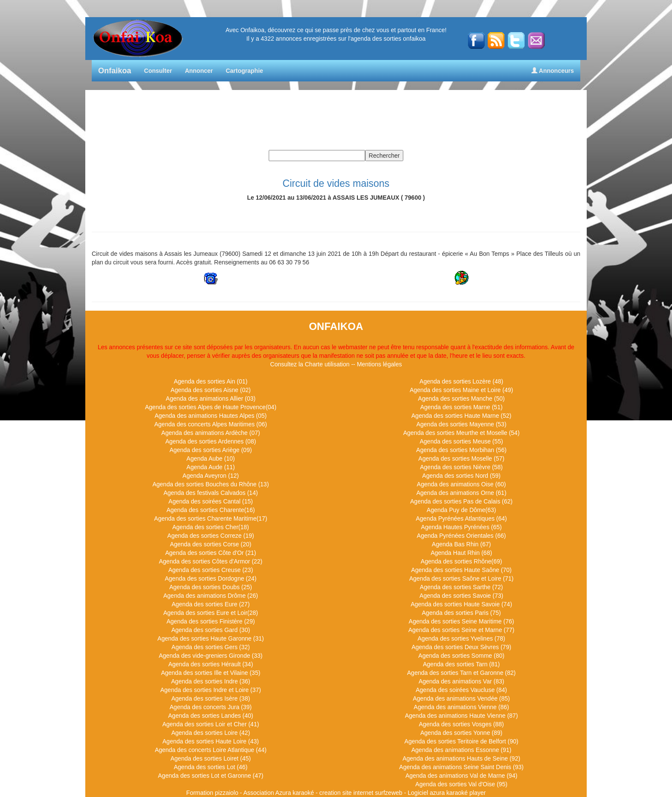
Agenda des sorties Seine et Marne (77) (461, 629)
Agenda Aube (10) (210, 458)
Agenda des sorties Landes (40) (210, 715)
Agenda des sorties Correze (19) (210, 535)
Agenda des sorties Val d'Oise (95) (461, 784)
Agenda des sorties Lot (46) (211, 767)
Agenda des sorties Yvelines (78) (461, 638)
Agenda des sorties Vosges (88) (461, 724)
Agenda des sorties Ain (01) (211, 381)
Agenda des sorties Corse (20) (211, 544)
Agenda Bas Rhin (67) (461, 544)
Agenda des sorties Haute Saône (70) (461, 569)
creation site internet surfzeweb (360, 792)
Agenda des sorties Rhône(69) (461, 561)
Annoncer (199, 70)
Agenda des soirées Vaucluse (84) (461, 689)
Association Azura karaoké (278, 792)
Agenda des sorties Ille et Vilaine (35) (211, 672)
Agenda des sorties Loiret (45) (211, 758)
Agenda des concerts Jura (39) (211, 707)
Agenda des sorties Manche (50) (461, 398)
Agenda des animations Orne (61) (461, 492)
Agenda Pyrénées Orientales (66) (461, 535)
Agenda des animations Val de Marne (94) (461, 775)
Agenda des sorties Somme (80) (461, 655)
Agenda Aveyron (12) (211, 475)
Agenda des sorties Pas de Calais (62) (461, 501)
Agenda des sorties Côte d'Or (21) (210, 552)
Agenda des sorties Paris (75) (461, 612)
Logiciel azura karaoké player (447, 792)
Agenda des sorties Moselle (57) (461, 458)
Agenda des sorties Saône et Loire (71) (461, 578)
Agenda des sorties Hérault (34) (210, 664)
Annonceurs (552, 70)
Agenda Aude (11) (210, 467)
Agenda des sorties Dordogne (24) (210, 578)
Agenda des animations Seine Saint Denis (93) (461, 767)
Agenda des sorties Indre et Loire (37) (210, 689)
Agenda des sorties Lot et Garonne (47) (211, 775)
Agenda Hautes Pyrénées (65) (461, 527)
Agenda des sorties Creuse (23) (210, 569)
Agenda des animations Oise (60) (461, 484)
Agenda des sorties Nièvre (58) (461, 467)
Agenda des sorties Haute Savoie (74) (461, 604)
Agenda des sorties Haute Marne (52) (461, 415)
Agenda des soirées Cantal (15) (210, 501)
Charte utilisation (327, 364)
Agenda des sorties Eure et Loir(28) (210, 612)
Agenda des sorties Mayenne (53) (461, 424)
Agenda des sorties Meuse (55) (461, 441)
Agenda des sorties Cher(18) (210, 527)
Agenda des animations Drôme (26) (210, 595)
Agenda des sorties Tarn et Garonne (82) (461, 672)
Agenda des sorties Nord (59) (461, 475)
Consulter (158, 70)
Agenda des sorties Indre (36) (210, 681)
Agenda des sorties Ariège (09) (210, 449)
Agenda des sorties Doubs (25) (210, 587)
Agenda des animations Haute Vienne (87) (461, 715)
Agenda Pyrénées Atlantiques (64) (461, 518)
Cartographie (244, 70)
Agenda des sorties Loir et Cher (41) (210, 724)
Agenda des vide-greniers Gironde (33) (210, 655)
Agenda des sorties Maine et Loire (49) (461, 390)
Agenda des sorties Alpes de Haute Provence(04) (210, 407)
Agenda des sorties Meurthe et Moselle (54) (461, 432)
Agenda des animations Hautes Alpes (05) (211, 415)
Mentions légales (379, 364)
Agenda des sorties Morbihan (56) (461, 449)
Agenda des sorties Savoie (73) (461, 595)
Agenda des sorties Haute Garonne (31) (210, 638)
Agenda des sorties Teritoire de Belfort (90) (462, 741)
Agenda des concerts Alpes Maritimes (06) (210, 424)
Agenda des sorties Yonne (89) (461, 732)
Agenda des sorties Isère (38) (210, 698)
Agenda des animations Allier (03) (210, 398)
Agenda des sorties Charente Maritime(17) (210, 518)
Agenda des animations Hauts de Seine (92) (461, 758)
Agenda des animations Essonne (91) (461, 749)
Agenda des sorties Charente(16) (210, 509)
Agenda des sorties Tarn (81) (461, 664)
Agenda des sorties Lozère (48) (461, 381)
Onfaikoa (114, 70)
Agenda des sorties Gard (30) (210, 629)
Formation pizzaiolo (212, 792)
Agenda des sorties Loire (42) (210, 732)
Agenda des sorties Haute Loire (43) (210, 741)
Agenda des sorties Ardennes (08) (210, 441)
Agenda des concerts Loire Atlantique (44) (211, 749)
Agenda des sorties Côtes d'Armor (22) (211, 561)
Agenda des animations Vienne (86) (461, 707)
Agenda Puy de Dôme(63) (461, 509)
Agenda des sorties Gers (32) (210, 647)
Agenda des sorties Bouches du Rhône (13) (211, 484)
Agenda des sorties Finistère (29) (210, 621)
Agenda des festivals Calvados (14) (210, 492)
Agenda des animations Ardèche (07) (210, 432)
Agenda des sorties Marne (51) (461, 407)
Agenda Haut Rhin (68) (461, 552)
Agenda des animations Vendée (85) (461, 698)
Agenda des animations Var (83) (461, 681)
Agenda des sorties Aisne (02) (211, 390)
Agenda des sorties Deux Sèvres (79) (461, 647)
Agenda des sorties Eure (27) (210, 604)
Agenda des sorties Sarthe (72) (461, 587)
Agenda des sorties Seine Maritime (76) (461, 621)
